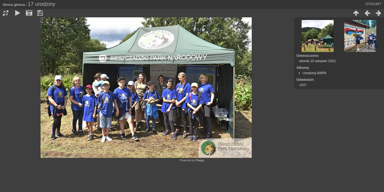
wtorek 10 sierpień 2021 (317, 61)
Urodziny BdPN (314, 73)
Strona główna (14, 5)
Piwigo (200, 160)
